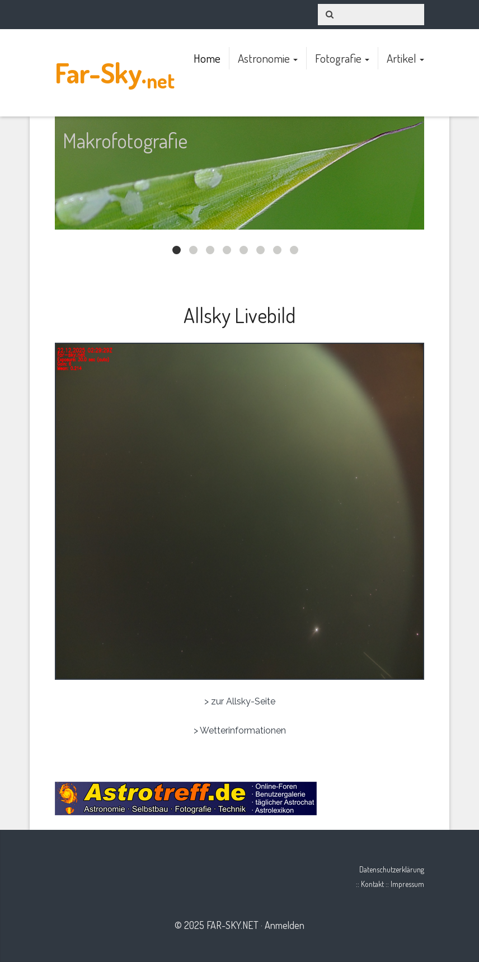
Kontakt (372, 884)
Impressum (407, 884)
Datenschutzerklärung (391, 869)
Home (207, 58)
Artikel (405, 58)
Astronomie (268, 58)
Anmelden (284, 925)
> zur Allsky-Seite (239, 701)
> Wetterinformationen (240, 730)
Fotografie (342, 58)
